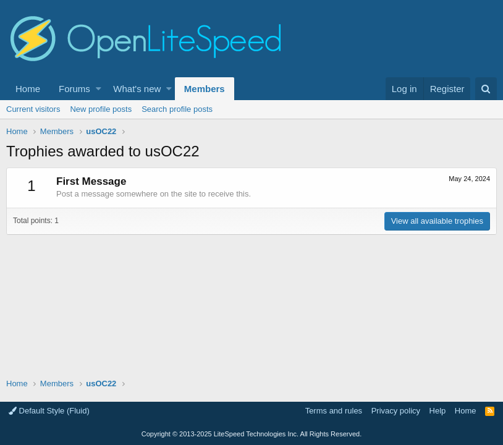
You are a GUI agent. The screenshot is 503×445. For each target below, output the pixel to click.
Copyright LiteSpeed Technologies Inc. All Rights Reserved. (251, 434)
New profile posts (101, 109)
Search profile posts (177, 109)
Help (437, 410)
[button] (98, 88)
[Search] (486, 88)
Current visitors (33, 109)
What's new (137, 88)
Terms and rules (333, 410)
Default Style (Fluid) (49, 410)
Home (27, 88)
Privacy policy (395, 410)
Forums (74, 88)
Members (204, 88)
